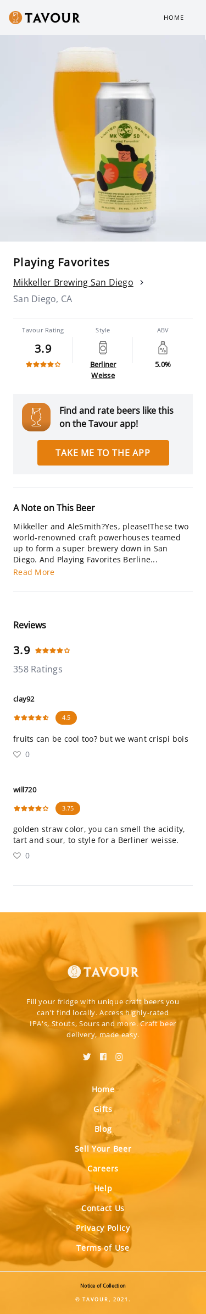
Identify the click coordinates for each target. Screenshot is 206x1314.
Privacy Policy (103, 1228)
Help (103, 1188)
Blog (103, 1129)
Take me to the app (102, 453)
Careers (103, 1168)
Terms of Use (102, 1247)
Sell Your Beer (103, 1148)
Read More (33, 572)
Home (174, 17)
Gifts (103, 1109)
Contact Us (103, 1208)
